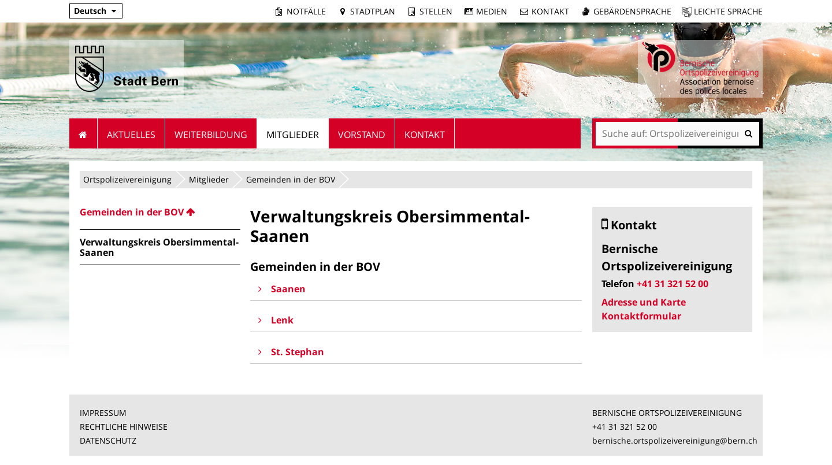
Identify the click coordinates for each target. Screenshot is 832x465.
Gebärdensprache (632, 11)
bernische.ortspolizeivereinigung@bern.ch (674, 440)
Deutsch (90, 10)
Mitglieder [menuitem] (292, 134)
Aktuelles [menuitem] (131, 134)
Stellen (435, 11)
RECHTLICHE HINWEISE (124, 426)
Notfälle (306, 11)
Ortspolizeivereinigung (127, 179)
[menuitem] (160, 212)
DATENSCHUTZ (108, 440)
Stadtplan (372, 11)
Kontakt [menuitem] (424, 134)
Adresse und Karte (643, 302)
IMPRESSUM (103, 412)
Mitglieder (209, 179)
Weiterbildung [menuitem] (210, 134)
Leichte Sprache (728, 11)
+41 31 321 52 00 (672, 283)
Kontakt (550, 11)
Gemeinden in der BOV (290, 179)
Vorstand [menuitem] (361, 134)
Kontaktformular (641, 316)
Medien (491, 11)
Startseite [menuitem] (83, 133)
